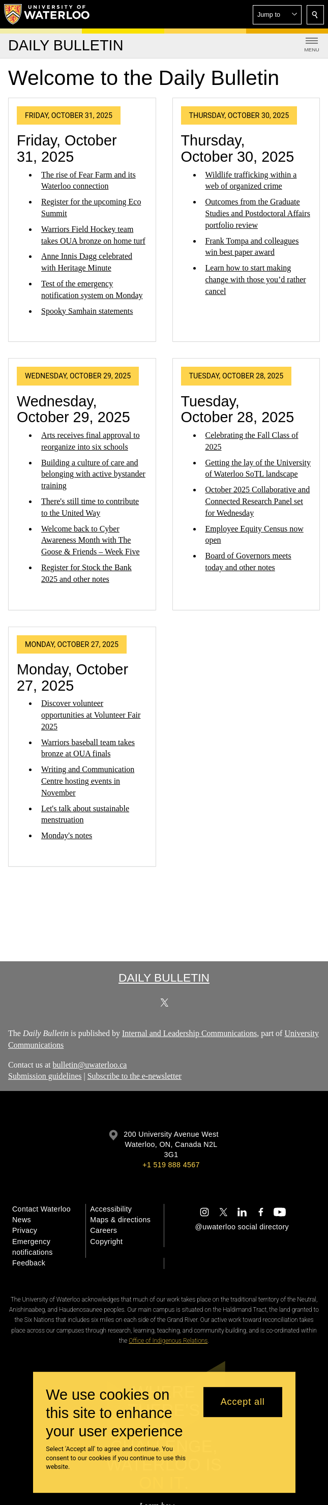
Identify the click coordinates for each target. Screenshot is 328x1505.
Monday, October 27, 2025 (72, 677)
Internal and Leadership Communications (189, 1033)
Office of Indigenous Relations (168, 1340)
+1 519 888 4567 (170, 1165)
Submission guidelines (44, 1076)
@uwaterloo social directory (242, 1227)
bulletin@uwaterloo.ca (90, 1064)
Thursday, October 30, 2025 (237, 148)
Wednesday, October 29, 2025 (73, 409)
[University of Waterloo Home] (47, 14)
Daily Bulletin (164, 977)
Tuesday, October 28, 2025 (237, 409)
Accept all (243, 1402)
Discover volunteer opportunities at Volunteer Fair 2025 (90, 715)
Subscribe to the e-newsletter (134, 1076)
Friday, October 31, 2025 (67, 148)
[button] (277, 15)
